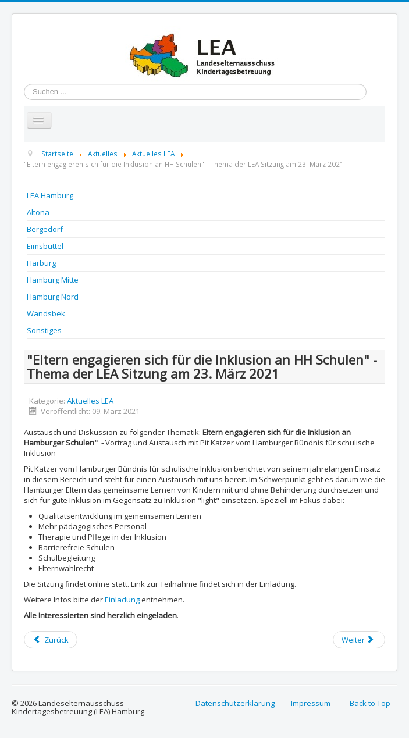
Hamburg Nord (53, 296)
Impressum (310, 703)
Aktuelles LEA (90, 400)
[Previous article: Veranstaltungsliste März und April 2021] (50, 639)
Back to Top (370, 703)
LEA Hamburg (50, 195)
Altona (38, 212)
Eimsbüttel (45, 246)
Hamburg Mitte (53, 279)
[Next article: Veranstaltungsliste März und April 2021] (359, 639)
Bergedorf (45, 229)
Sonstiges (44, 330)
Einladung (122, 599)
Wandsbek (46, 313)
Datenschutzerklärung (235, 703)
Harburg (41, 263)
